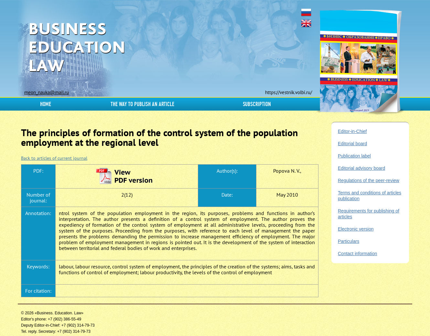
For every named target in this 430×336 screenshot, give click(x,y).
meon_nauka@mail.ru (46, 92)
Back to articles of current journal (54, 158)
